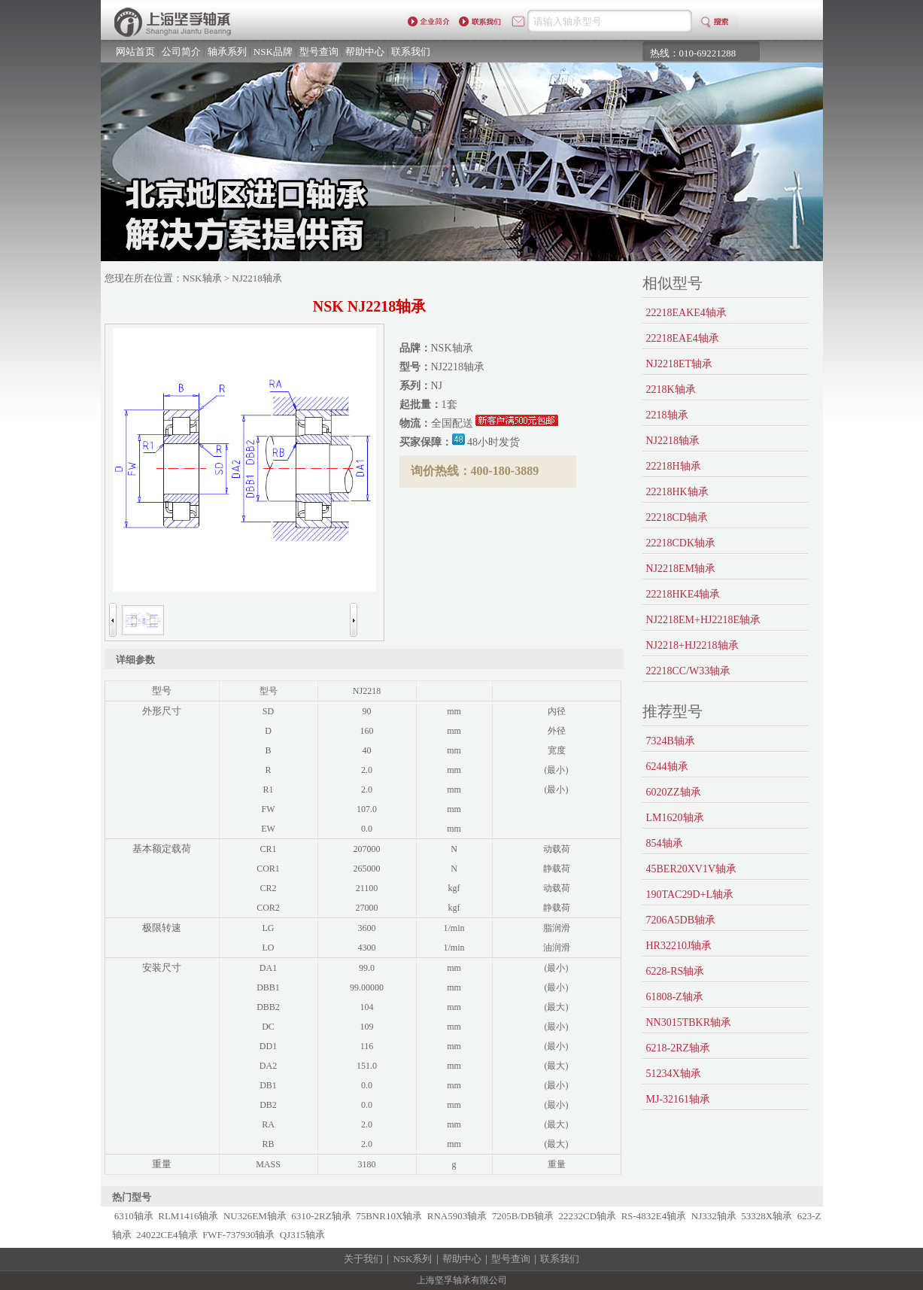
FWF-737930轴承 (238, 1234)
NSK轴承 (202, 278)
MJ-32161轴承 (678, 1099)
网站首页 (135, 51)
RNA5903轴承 (457, 1216)
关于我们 (363, 1258)
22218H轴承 (673, 466)
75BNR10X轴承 (389, 1216)
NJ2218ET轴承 (679, 364)
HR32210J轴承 (679, 945)
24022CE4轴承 (167, 1234)
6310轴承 (133, 1216)
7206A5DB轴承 (681, 920)
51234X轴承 (673, 1073)
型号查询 (319, 51)
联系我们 (410, 51)
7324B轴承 (670, 741)
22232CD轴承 (588, 1216)
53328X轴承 (766, 1216)
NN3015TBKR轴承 (689, 1022)
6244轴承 (667, 766)
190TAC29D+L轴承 (689, 894)
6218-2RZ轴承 (678, 1048)
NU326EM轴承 (255, 1216)
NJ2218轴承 (673, 440)
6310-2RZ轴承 (321, 1216)
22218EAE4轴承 (682, 338)
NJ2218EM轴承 (681, 568)
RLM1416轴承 (188, 1216)
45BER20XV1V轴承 (691, 869)
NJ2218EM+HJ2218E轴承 (703, 619)
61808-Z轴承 (674, 996)
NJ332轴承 (713, 1216)
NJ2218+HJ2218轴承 (692, 645)
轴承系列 (227, 51)
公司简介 (181, 51)
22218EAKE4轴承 (686, 312)
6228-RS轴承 (675, 971)
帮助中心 (364, 51)
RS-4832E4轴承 (654, 1216)
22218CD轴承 (677, 517)
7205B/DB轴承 (523, 1216)
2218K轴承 (671, 389)
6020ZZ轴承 (673, 792)
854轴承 (664, 843)
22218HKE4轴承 (683, 594)
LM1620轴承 (675, 817)
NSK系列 (412, 1258)
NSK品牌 (273, 51)
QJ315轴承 (302, 1234)
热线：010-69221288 (693, 53)
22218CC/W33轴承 (688, 671)
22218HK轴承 (677, 491)
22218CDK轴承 (681, 543)
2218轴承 (667, 415)
